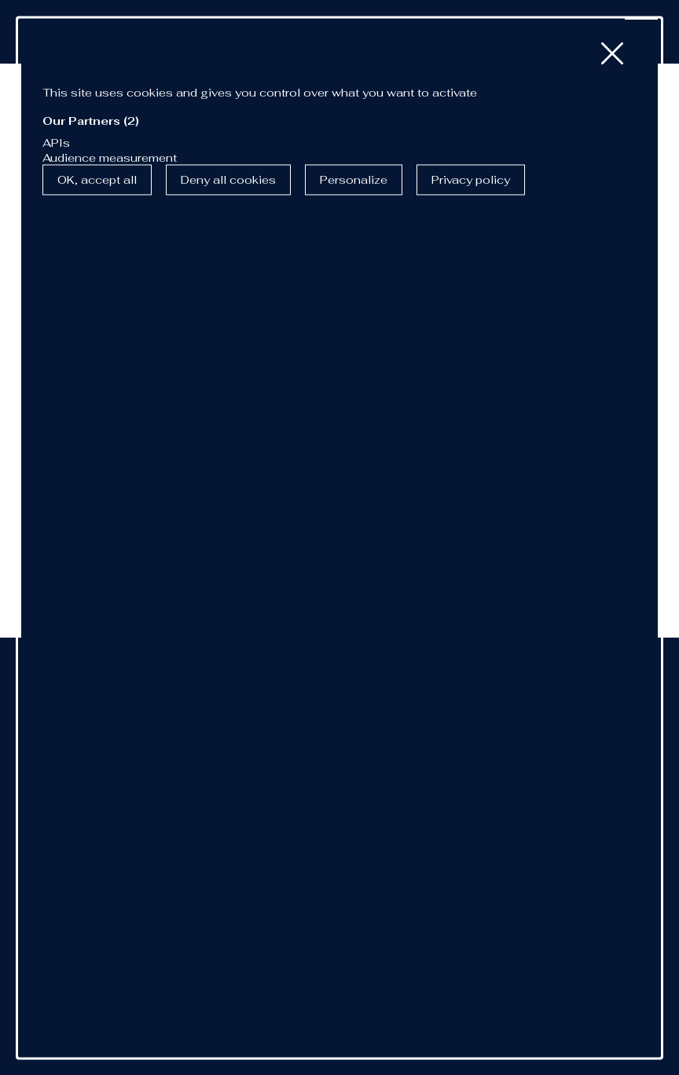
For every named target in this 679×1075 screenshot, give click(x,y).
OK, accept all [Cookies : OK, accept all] (97, 179)
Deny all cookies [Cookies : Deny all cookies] (228, 179)
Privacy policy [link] (470, 179)
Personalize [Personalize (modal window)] (353, 179)
